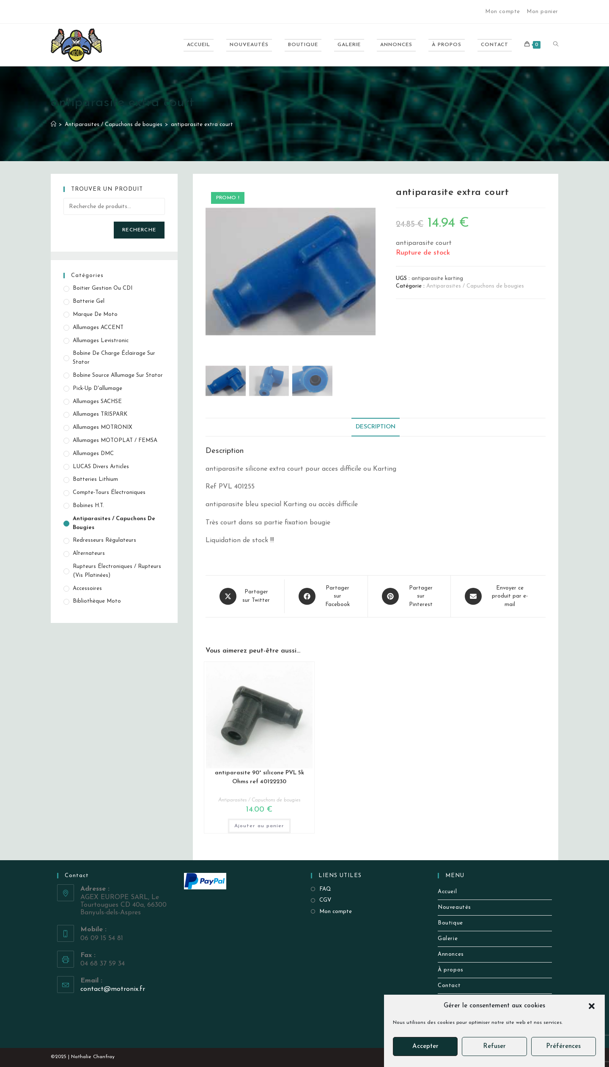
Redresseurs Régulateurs (104, 540)
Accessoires (87, 588)
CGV (325, 900)
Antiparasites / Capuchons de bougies (475, 286)
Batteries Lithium (95, 479)
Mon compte (502, 11)
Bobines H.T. (88, 505)
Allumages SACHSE (97, 401)
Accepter (425, 1046)
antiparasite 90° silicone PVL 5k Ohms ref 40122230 (259, 777)
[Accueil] (53, 124)
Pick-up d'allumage (97, 388)
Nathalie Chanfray (93, 1056)
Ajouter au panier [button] (259, 825)
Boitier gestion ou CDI (102, 288)
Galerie (448, 938)
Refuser (494, 1046)
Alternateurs (89, 553)
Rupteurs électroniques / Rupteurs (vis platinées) (117, 571)
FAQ (325, 889)
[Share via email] (498, 596)
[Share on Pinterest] (409, 596)
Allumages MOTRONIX (102, 427)
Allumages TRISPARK (100, 414)
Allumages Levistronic (101, 340)
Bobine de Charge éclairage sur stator (114, 358)
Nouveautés (454, 907)
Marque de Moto (95, 314)
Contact (449, 985)
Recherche (139, 230)
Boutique (450, 923)
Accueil (447, 891)
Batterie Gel (88, 301)
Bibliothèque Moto (97, 601)
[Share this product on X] (245, 596)
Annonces (451, 954)
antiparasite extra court (202, 124)
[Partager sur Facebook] (326, 596)
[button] (591, 1006)
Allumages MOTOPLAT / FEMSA (115, 440)
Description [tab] (375, 427)
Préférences (563, 1046)
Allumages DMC (93, 453)
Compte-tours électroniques (109, 492)
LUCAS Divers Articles (101, 466)
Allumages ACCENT (98, 327)
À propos (451, 970)
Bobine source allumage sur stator (118, 375)
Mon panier (542, 11)
